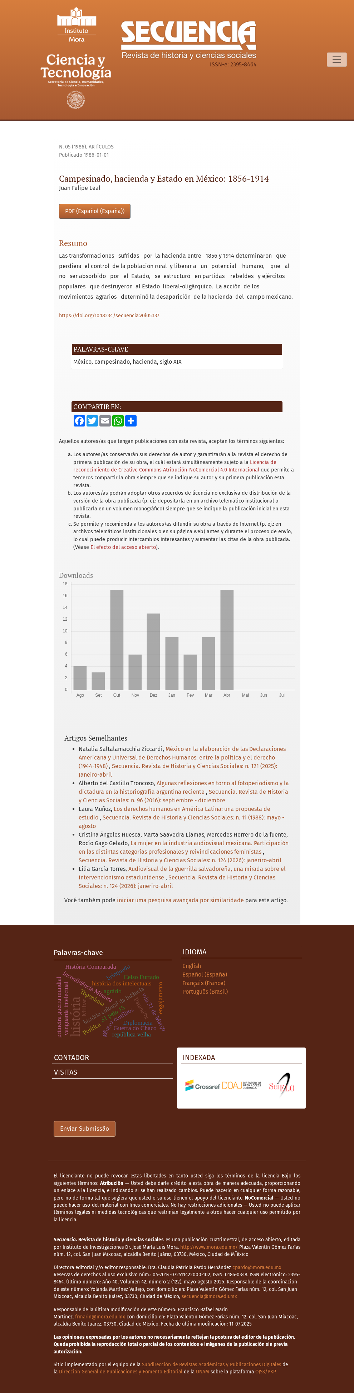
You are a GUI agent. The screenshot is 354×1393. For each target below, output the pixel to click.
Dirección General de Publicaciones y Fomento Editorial (120, 1372)
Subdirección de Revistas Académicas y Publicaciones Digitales (211, 1365)
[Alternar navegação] (337, 59)
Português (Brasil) (205, 991)
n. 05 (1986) (72, 147)
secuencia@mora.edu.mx (209, 1296)
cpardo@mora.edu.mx (256, 1268)
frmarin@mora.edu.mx (100, 1317)
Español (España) (204, 974)
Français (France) (203, 983)
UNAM (202, 1372)
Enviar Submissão (84, 1128)
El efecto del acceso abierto (123, 547)
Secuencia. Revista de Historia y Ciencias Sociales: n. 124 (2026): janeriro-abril (180, 860)
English (191, 966)
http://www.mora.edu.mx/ (209, 1247)
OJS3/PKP (265, 1372)
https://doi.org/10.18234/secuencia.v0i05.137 (109, 316)
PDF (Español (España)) (94, 211)
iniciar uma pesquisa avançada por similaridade (180, 900)
